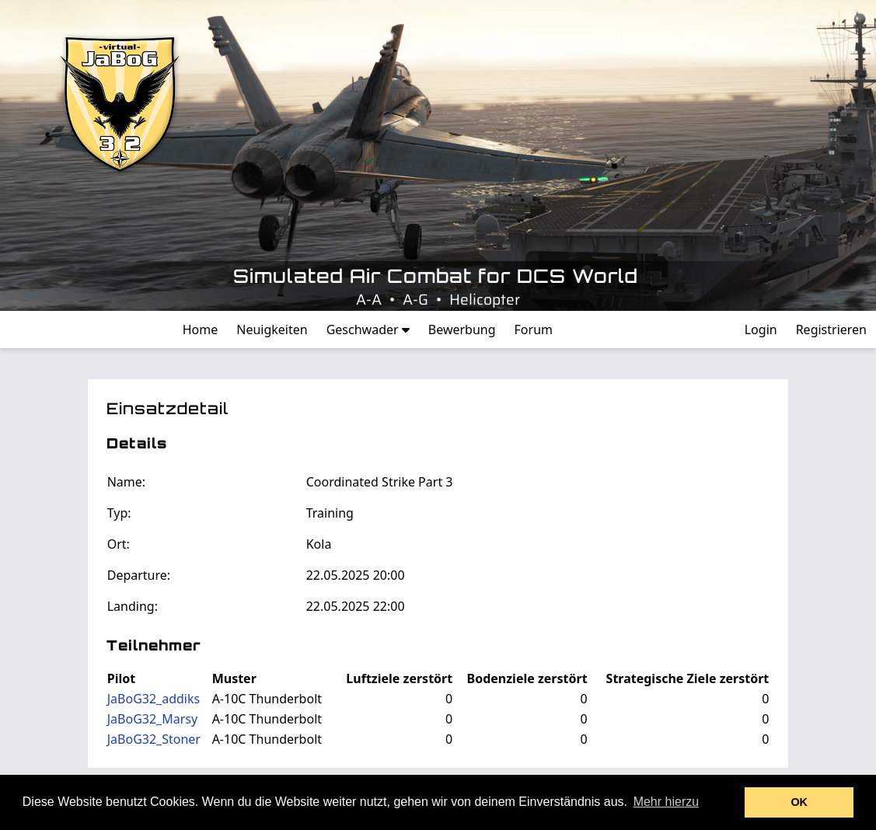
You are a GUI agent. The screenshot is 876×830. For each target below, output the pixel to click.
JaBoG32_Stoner (154, 739)
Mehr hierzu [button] (666, 801)
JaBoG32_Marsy (152, 718)
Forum (534, 329)
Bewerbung (462, 329)
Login (761, 329)
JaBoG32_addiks (153, 698)
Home (200, 329)
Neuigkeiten (271, 329)
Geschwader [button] (368, 329)
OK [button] (799, 802)
